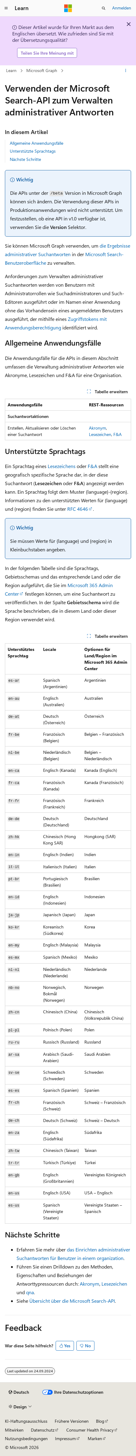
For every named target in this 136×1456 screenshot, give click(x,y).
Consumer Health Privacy (90, 1430)
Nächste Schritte (25, 159)
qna (30, 1292)
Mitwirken (14, 1430)
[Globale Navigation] (6, 8)
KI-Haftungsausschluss (26, 1421)
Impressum (65, 1438)
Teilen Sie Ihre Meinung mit (47, 53)
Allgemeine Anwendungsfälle (36, 143)
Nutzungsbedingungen (26, 1438)
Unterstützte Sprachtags (33, 151)
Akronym (97, 428)
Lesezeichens (61, 466)
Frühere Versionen (72, 1421)
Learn (11, 70)
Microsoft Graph (41, 70)
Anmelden (121, 8)
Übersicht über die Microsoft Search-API (72, 1301)
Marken (95, 1438)
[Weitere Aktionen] (125, 71)
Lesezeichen (100, 434)
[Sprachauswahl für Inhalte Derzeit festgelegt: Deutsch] (19, 1392)
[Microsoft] (68, 8)
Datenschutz (42, 1430)
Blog (100, 1421)
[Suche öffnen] (103, 8)
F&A (117, 434)
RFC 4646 (77, 509)
